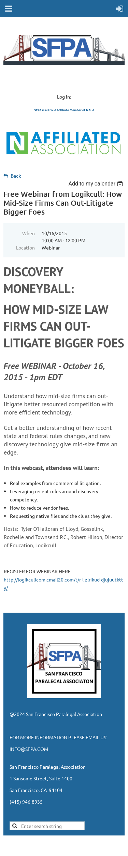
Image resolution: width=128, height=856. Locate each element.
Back (16, 176)
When (28, 233)
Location (25, 247)
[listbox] (96, 183)
